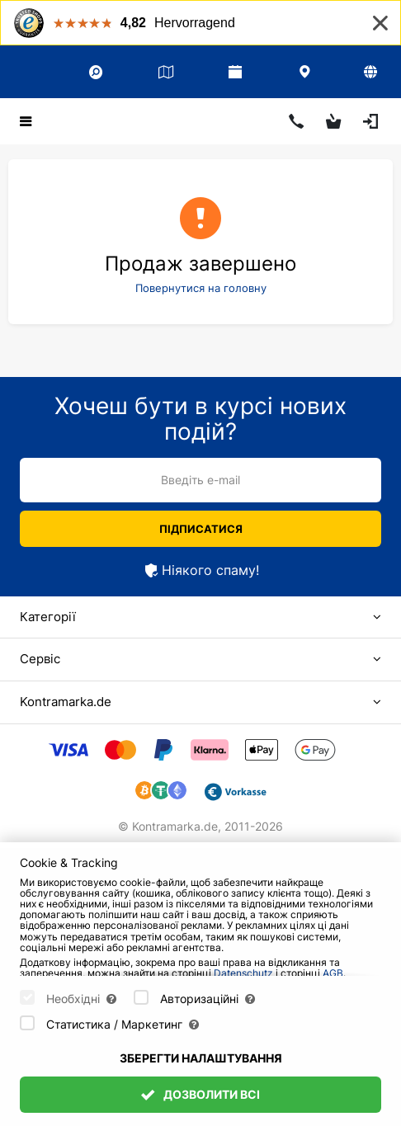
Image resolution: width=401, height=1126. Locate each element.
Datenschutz (243, 973)
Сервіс (40, 659)
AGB (333, 973)
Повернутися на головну (201, 287)
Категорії (48, 616)
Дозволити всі (200, 1094)
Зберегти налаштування (201, 1058)
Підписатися (201, 528)
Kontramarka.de (65, 701)
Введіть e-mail (200, 480)
